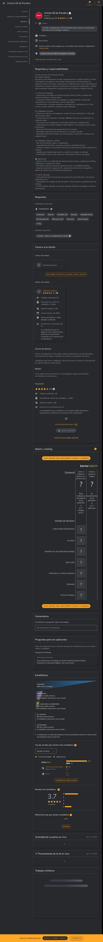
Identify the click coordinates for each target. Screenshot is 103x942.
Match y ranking (19, 34)
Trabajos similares (18, 74)
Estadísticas (21, 52)
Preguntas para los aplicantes (17, 46)
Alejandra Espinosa (50, 265)
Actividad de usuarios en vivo (14, 59)
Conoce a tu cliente (17, 29)
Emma (44, 23)
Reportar (89, 5)
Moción (47, 16)
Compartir (76, 938)
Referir (66, 826)
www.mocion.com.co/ (66, 424)
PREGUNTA (43, 48)
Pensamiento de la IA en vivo (15, 68)
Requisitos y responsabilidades (18, 18)
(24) (68, 18)
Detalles (23, 11)
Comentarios (21, 39)
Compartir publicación (66, 780)
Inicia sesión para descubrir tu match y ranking (66, 458)
